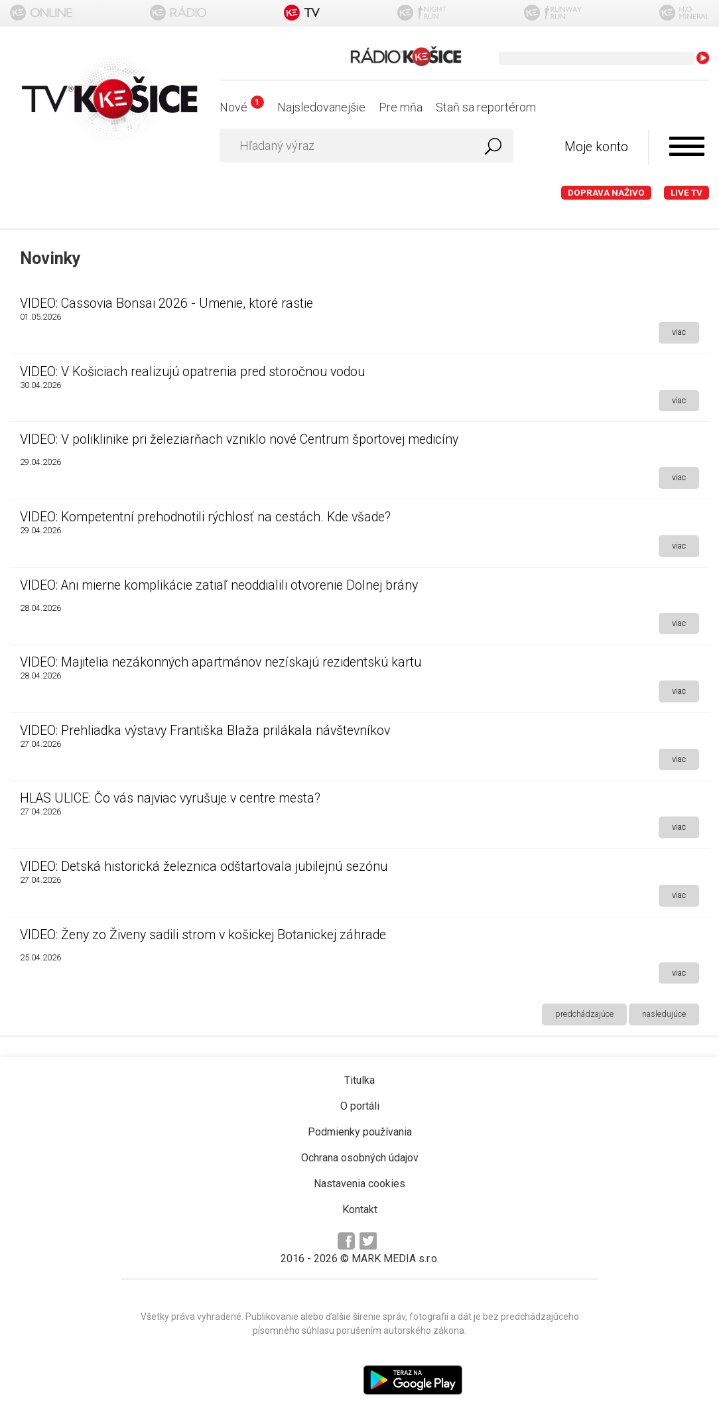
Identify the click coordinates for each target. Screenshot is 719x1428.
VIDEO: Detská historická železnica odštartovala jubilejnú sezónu (203, 866)
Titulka (359, 1080)
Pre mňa (401, 107)
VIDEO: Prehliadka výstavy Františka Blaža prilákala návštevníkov (205, 730)
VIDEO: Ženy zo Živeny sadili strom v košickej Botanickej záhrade (203, 934)
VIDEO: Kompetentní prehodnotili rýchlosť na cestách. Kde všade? (205, 517)
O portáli (359, 1106)
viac (679, 332)
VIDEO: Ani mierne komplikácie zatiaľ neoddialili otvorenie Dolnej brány (219, 585)
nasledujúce (664, 1014)
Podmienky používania (360, 1132)
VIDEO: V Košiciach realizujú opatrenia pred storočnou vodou (192, 371)
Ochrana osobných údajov (360, 1157)
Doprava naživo (606, 193)
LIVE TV (686, 193)
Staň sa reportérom (486, 107)
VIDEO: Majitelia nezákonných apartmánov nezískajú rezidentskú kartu (220, 662)
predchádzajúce (584, 1014)
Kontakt (359, 1209)
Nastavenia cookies (359, 1183)
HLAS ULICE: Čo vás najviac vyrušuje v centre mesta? (170, 798)
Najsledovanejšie (321, 107)
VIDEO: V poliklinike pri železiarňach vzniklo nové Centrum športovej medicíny (239, 439)
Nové (242, 107)
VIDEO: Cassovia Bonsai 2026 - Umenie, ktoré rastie (166, 303)
